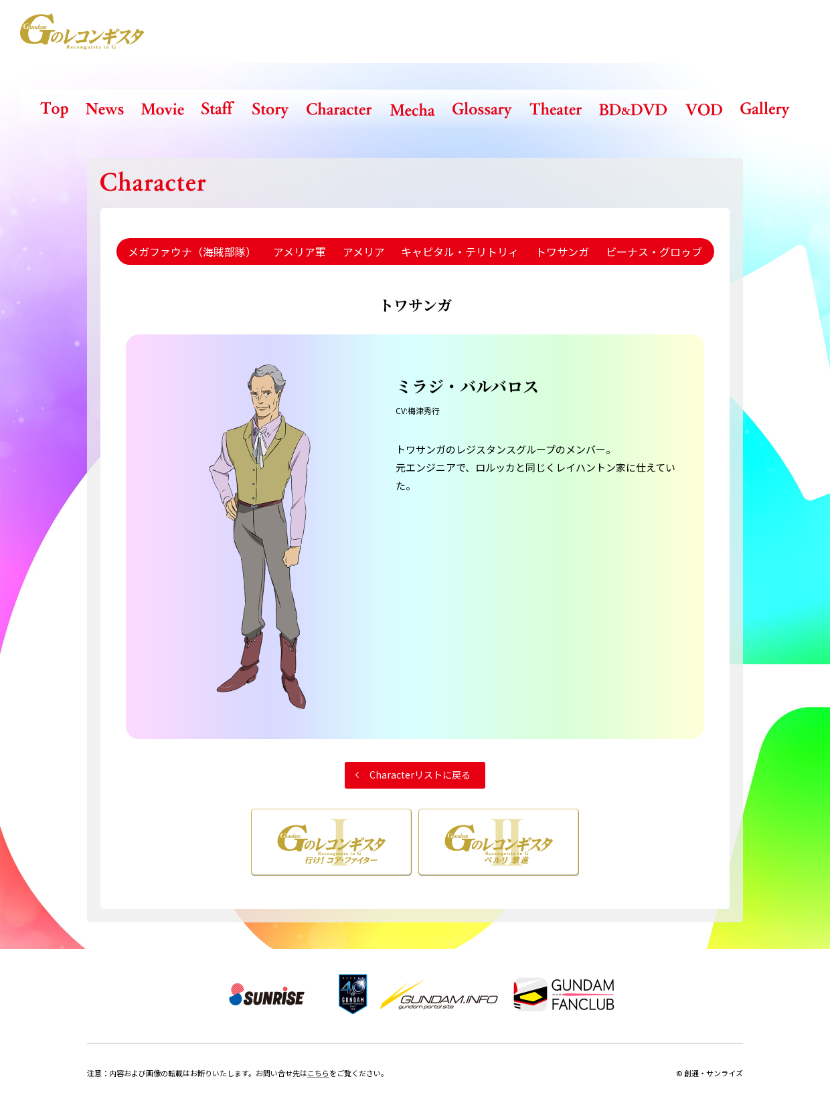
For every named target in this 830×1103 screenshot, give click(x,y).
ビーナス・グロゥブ (654, 251)
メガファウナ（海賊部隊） (192, 251)
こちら (318, 1073)
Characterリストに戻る (420, 774)
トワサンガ (562, 251)
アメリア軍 (299, 251)
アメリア (364, 251)
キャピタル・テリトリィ (460, 251)
